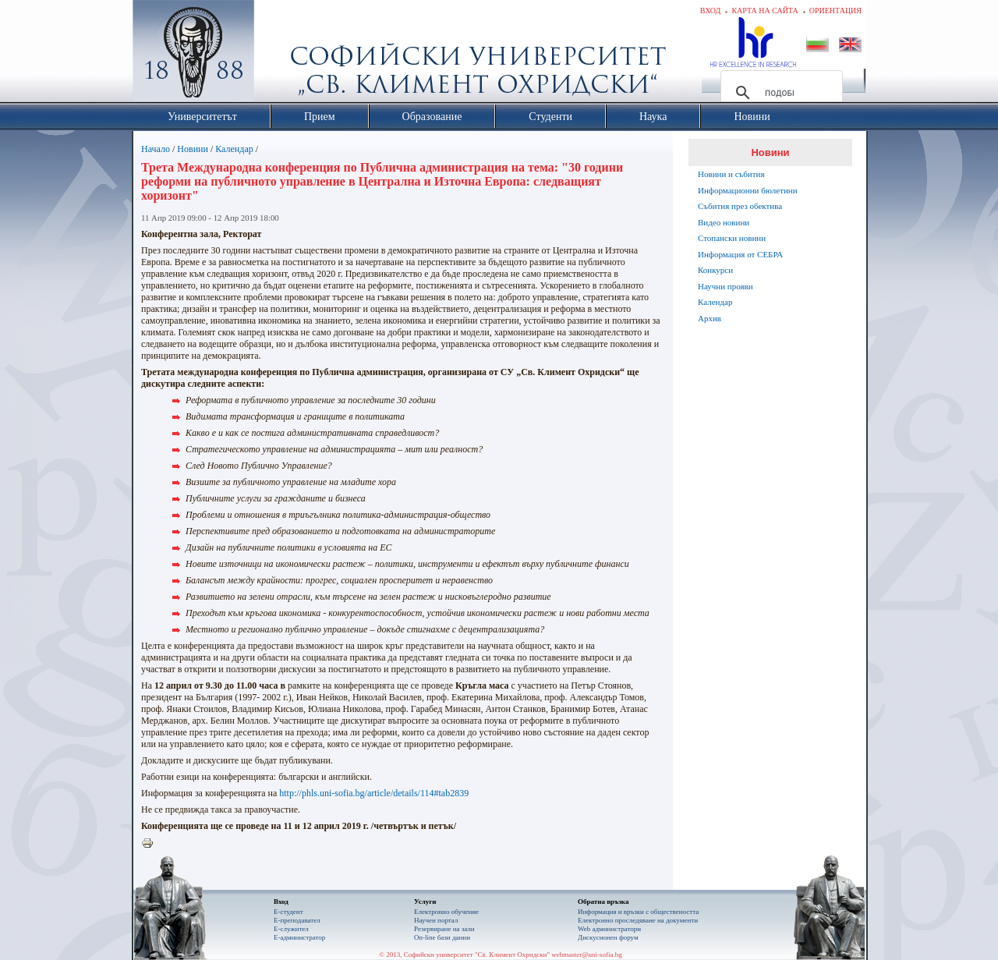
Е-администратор (299, 937)
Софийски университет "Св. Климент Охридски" (281, 54)
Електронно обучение (446, 912)
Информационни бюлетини (748, 190)
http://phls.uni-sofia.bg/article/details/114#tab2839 (374, 793)
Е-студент (288, 912)
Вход (710, 10)
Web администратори (609, 929)
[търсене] (779, 92)
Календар (234, 148)
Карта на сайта (764, 10)
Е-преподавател (297, 920)
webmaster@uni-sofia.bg (586, 954)
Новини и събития (731, 174)
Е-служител (291, 929)
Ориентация (835, 10)
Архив (709, 318)
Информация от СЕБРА (740, 254)
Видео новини (723, 222)
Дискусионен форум (608, 937)
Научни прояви (725, 286)
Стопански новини (732, 238)
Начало (155, 148)
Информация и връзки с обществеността (638, 912)
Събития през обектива (740, 206)
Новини (192, 148)
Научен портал (436, 920)
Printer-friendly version (151, 844)
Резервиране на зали (444, 929)
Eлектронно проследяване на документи (638, 920)
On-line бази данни (442, 937)
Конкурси (715, 270)
